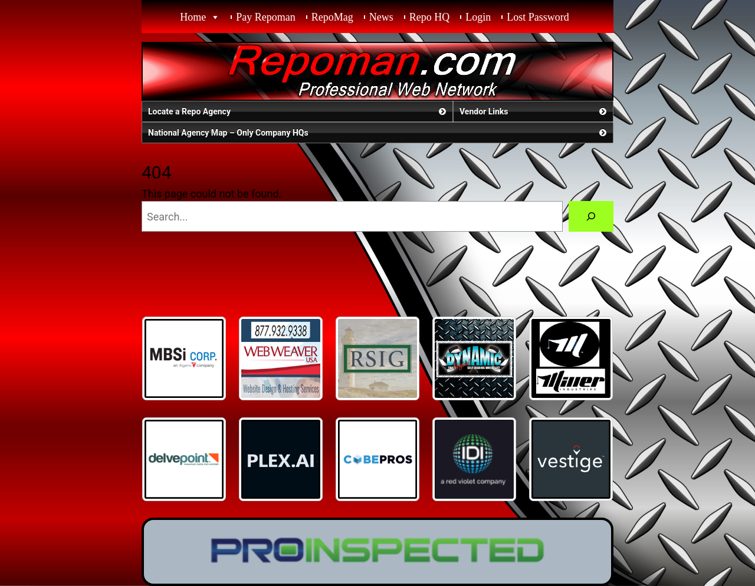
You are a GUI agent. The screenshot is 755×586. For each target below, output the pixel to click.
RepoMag (332, 17)
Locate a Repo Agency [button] (298, 111)
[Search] (591, 216)
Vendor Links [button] (534, 111)
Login (478, 17)
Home (193, 17)
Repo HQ (429, 17)
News (381, 17)
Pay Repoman (266, 17)
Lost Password (538, 17)
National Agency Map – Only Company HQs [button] (378, 133)
